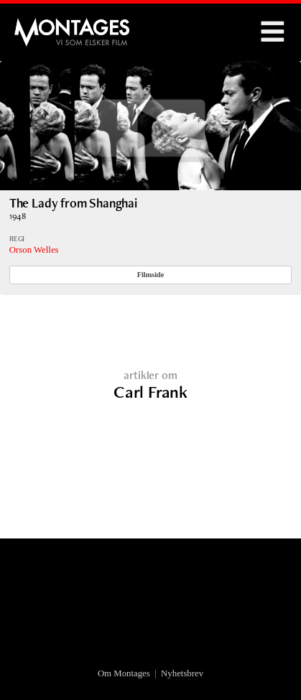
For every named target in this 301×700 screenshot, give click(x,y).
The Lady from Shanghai (73, 203)
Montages (38, 25)
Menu (272, 32)
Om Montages (124, 673)
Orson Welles (34, 250)
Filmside (151, 275)
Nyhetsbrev (182, 673)
